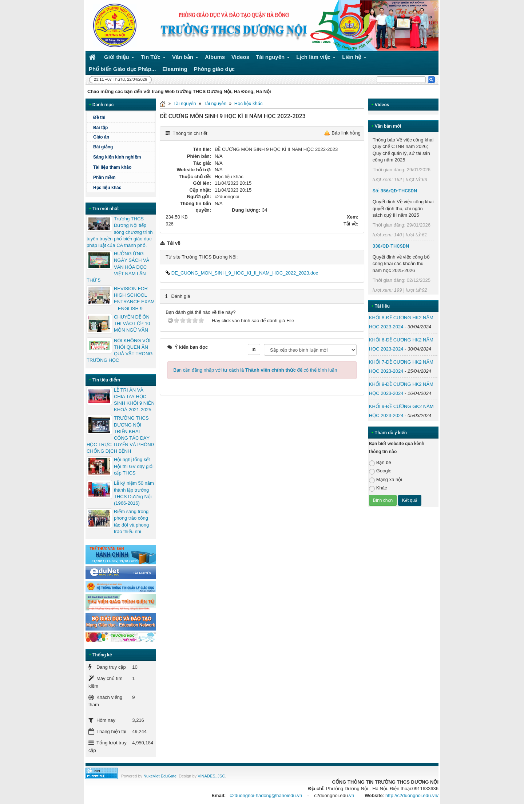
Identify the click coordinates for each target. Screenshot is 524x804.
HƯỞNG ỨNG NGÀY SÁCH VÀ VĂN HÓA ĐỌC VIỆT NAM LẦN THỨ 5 (118, 267)
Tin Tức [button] (153, 58)
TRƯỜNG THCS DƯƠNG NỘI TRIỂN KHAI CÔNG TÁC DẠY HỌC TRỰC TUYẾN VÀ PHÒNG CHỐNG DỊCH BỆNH (121, 434)
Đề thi (99, 117)
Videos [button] (240, 57)
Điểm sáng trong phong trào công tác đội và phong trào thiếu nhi (131, 521)
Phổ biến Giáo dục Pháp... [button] (122, 69)
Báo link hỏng (346, 133)
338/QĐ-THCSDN (391, 246)
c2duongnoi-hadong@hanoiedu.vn (266, 795)
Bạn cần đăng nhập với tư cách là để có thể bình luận (255, 370)
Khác (378, 488)
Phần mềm (104, 177)
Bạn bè (380, 463)
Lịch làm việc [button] (316, 58)
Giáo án (101, 137)
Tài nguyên (184, 103)
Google (380, 471)
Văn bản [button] (185, 58)
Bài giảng (103, 146)
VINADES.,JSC (211, 776)
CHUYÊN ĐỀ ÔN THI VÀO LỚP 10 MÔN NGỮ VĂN (132, 323)
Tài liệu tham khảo (112, 167)
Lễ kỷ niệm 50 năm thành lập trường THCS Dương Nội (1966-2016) (134, 493)
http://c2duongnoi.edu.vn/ (411, 795)
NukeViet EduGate (159, 776)
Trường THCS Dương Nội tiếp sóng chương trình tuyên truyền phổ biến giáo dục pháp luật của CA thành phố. (120, 232)
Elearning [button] (174, 69)
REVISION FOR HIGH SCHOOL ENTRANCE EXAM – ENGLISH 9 (134, 298)
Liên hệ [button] (354, 58)
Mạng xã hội (385, 480)
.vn (351, 795)
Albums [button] (215, 57)
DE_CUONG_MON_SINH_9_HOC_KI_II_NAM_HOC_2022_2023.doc (242, 273)
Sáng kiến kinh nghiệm (117, 157)
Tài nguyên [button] (273, 58)
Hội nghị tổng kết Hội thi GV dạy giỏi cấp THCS (134, 466)
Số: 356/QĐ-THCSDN (395, 190)
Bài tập (100, 127)
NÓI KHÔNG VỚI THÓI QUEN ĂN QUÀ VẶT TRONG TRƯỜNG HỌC (119, 350)
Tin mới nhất (105, 208)
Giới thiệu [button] (119, 58)
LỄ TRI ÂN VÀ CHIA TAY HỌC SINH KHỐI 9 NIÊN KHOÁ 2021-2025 (134, 400)
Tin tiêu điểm (106, 380)
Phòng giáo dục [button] (214, 69)
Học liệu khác (248, 103)
